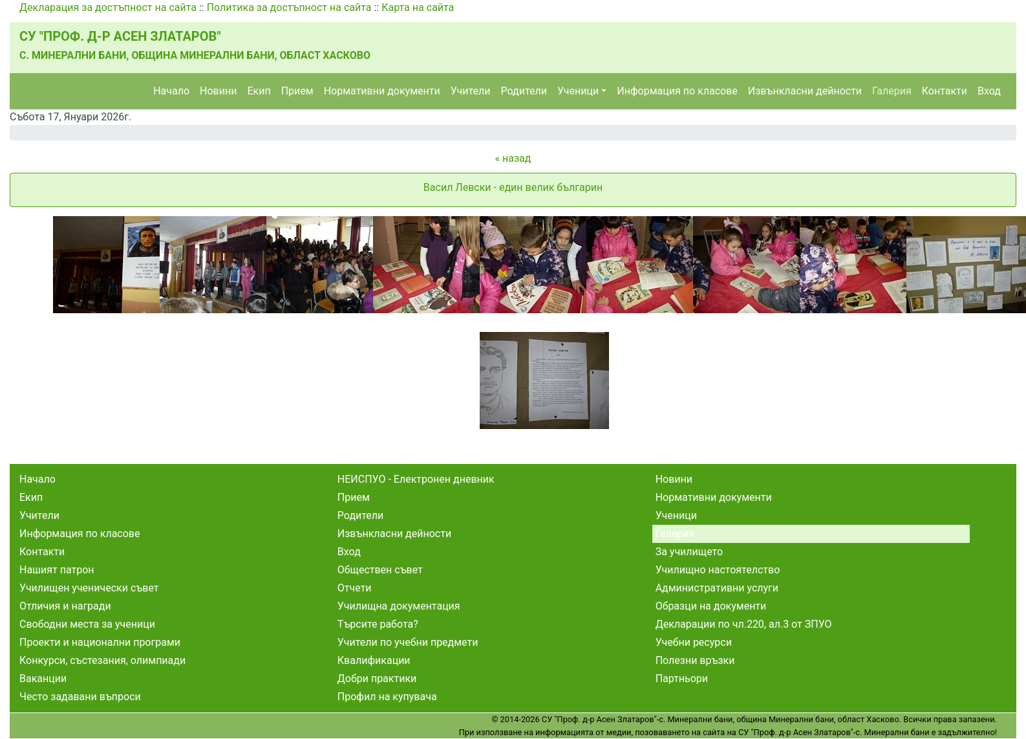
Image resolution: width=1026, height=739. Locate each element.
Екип (258, 91)
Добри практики (376, 678)
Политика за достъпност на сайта (289, 7)
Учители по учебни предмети (407, 642)
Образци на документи (711, 606)
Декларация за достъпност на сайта (108, 7)
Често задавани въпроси (80, 696)
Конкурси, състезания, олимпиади (102, 660)
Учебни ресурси (694, 642)
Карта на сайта (417, 7)
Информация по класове (677, 91)
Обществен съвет (380, 570)
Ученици (578, 91)
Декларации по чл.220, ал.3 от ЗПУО (744, 624)
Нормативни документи (382, 91)
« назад (513, 158)
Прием (297, 91)
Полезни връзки (695, 660)
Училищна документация (398, 606)
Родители (524, 91)
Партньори (682, 678)
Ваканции (43, 678)
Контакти (944, 91)
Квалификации (374, 660)
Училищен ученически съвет (89, 588)
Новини (218, 91)
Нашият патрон (56, 570)
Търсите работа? (377, 624)
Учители (471, 91)
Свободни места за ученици (87, 624)
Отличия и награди (65, 606)
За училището (689, 552)
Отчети (354, 588)
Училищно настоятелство (718, 570)
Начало (171, 91)
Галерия (892, 91)
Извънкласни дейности (805, 91)
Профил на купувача (387, 696)
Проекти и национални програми (99, 642)
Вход (989, 91)
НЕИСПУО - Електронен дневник (416, 479)
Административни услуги (717, 588)
